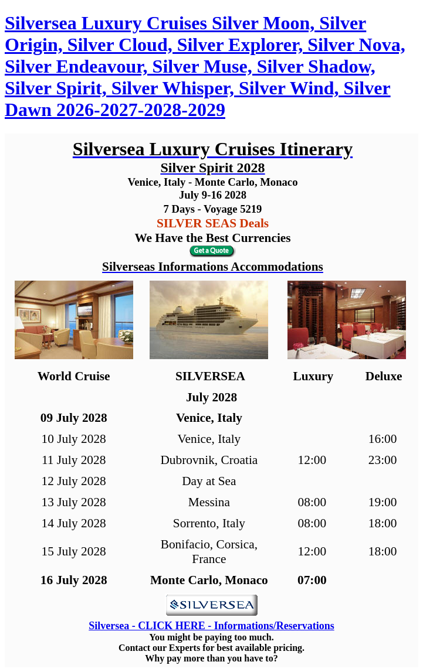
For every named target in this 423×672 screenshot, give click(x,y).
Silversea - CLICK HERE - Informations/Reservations (211, 626)
